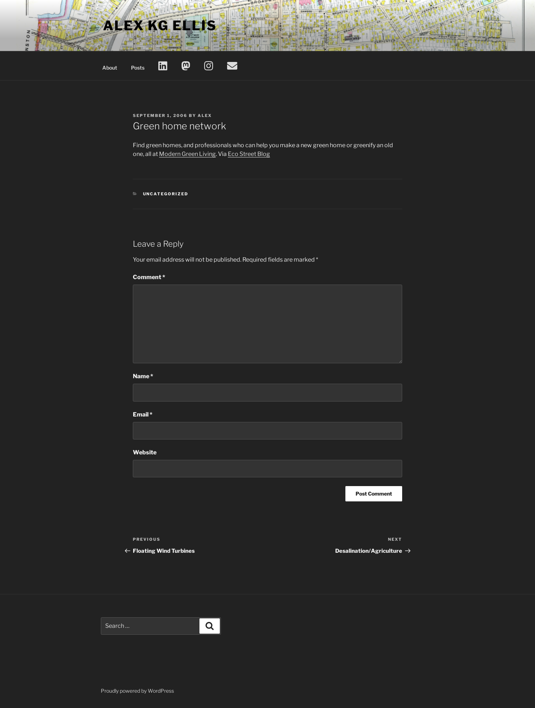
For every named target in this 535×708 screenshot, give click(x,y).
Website (144, 452)
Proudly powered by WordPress (137, 691)
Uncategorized (166, 193)
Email (142, 414)
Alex (205, 115)
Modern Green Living (187, 153)
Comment (149, 277)
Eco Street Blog (249, 153)
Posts (137, 67)
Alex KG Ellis (160, 25)
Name (143, 376)
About (109, 67)
